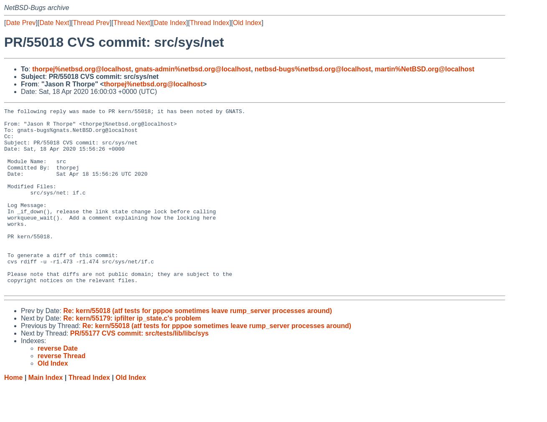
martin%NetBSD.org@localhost (424, 69)
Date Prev (20, 22)
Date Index (170, 22)
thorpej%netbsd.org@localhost (81, 69)
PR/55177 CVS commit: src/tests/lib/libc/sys (139, 369)
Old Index (247, 22)
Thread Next (131, 22)
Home (13, 413)
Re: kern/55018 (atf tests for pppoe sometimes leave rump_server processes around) (197, 347)
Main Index (45, 413)
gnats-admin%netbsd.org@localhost (193, 69)
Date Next (54, 22)
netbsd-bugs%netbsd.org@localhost (313, 69)
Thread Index (209, 22)
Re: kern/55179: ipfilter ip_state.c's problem (132, 354)
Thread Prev (91, 22)
